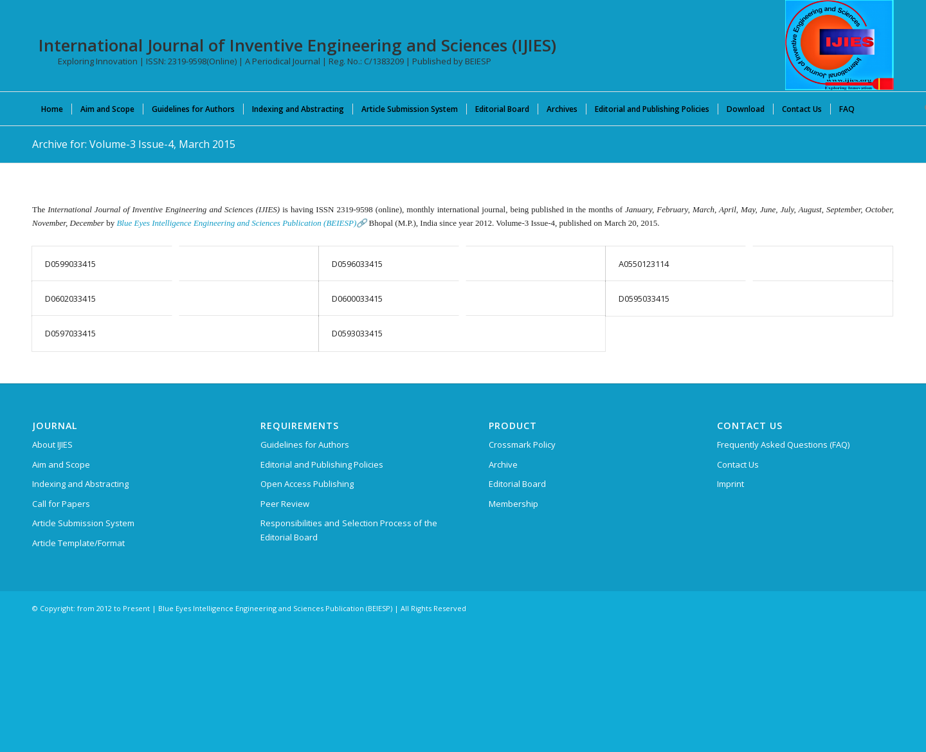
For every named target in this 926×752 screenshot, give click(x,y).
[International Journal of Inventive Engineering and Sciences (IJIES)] (839, 45)
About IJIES (52, 444)
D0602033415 (70, 298)
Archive (503, 464)
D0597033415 (70, 333)
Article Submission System (83, 523)
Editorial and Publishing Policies (321, 464)
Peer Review (284, 503)
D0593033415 (357, 333)
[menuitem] (52, 109)
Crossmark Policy (522, 444)
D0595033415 (644, 298)
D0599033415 (70, 264)
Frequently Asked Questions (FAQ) (783, 444)
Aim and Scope (61, 464)
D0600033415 (357, 298)
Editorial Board (517, 484)
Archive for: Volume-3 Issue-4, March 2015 (133, 144)
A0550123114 (644, 264)
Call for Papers (61, 503)
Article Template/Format (78, 543)
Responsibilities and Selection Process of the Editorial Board (348, 529)
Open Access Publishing (307, 484)
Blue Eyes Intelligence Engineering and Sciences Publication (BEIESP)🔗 (241, 223)
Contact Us (738, 464)
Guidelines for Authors (304, 444)
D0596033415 (357, 264)
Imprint (730, 484)
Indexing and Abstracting (80, 484)
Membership (513, 503)
